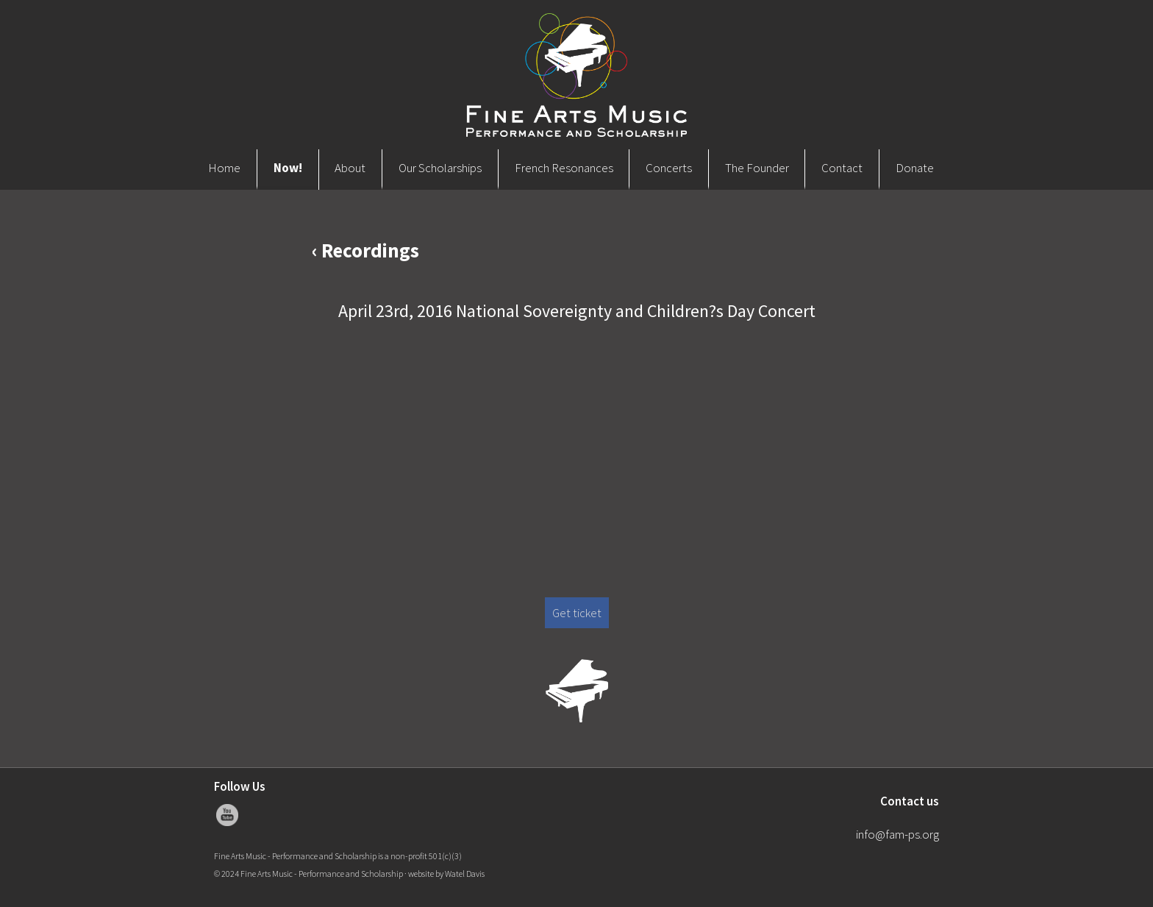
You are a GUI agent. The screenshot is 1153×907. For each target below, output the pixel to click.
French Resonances (564, 168)
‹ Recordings (365, 250)
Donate (915, 168)
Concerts (669, 168)
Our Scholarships (440, 168)
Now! (288, 168)
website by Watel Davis (446, 873)
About (350, 168)
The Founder (757, 168)
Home (224, 168)
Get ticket (577, 613)
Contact (842, 168)
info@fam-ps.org (897, 834)
